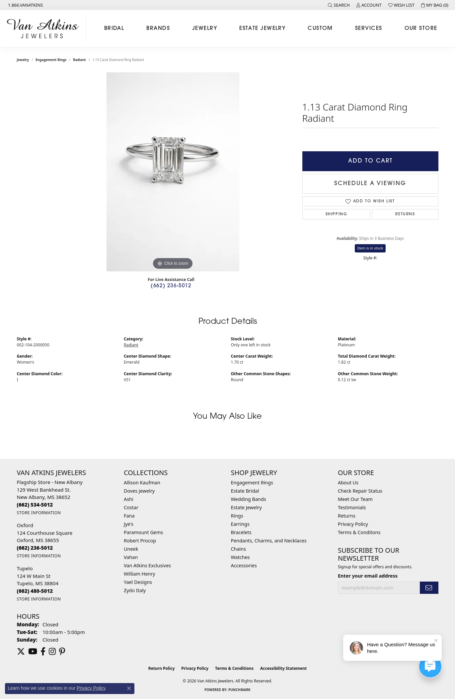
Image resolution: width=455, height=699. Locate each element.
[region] (172, 171)
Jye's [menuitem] (128, 524)
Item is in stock (370, 247)
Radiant (79, 59)
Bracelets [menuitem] (241, 532)
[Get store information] (39, 513)
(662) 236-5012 (171, 286)
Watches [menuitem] (240, 557)
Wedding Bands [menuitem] (248, 499)
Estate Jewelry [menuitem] (246, 507)
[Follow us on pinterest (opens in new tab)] (62, 652)
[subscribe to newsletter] (429, 588)
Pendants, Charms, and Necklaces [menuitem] (269, 540)
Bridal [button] (114, 28)
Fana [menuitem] (129, 516)
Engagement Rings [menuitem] (252, 482)
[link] (25, 5)
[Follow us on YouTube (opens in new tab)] (32, 652)
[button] (339, 5)
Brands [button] (158, 28)
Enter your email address (368, 575)
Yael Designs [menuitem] (138, 582)
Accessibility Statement (283, 668)
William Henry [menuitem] (139, 574)
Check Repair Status (360, 491)
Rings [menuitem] (237, 516)
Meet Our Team (355, 499)
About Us (348, 482)
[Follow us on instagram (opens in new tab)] (52, 652)
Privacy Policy (353, 524)
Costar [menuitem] (131, 507)
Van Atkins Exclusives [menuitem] (147, 565)
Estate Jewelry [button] (262, 28)
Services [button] (368, 28)
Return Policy (161, 668)
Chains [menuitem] (238, 549)
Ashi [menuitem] (128, 499)
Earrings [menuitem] (240, 524)
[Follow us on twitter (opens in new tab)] (21, 652)
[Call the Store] (35, 504)
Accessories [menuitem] (244, 565)
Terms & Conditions (234, 668)
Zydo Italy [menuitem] (135, 590)
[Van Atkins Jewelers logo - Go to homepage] (44, 28)
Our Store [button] (421, 28)
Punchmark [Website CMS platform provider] (239, 689)
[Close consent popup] (129, 688)
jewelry (23, 59)
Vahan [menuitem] (131, 557)
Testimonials (352, 507)
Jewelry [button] (204, 28)
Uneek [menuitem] (131, 549)
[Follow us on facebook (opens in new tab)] (42, 652)
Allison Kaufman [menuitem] (142, 482)
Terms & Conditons (359, 532)
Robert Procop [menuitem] (140, 540)
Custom (320, 28)
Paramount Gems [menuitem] (143, 532)
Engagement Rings (51, 59)
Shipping (336, 214)
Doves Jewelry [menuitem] (139, 491)
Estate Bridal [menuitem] (245, 491)
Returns (405, 214)
